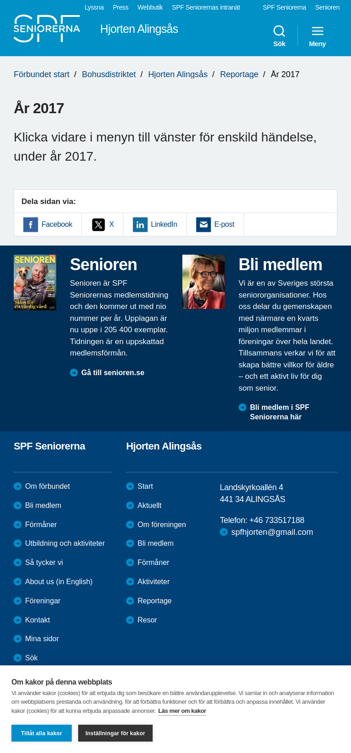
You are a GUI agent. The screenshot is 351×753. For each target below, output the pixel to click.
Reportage (239, 74)
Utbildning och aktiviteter (65, 543)
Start (145, 486)
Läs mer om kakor (182, 710)
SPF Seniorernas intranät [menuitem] (206, 7)
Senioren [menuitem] (327, 7)
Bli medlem (43, 505)
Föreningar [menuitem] (42, 601)
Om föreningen (162, 524)
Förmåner (41, 524)
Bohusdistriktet (109, 74)
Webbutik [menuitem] (150, 7)
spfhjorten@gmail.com (272, 532)
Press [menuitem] (120, 7)
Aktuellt (149, 505)
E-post (224, 224)
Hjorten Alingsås (177, 74)
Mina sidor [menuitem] (42, 639)
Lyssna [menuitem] (94, 7)
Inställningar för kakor (115, 733)
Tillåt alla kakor (41, 733)
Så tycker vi (44, 562)
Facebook (57, 224)
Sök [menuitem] (279, 35)
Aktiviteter (154, 582)
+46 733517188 (276, 520)
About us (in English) (59, 582)
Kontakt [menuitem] (37, 620)
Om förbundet (47, 486)
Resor (147, 620)
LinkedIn (164, 224)
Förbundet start (41, 74)
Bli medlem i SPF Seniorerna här (279, 412)
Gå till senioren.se (112, 372)
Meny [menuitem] (317, 35)
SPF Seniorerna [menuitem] (284, 7)
